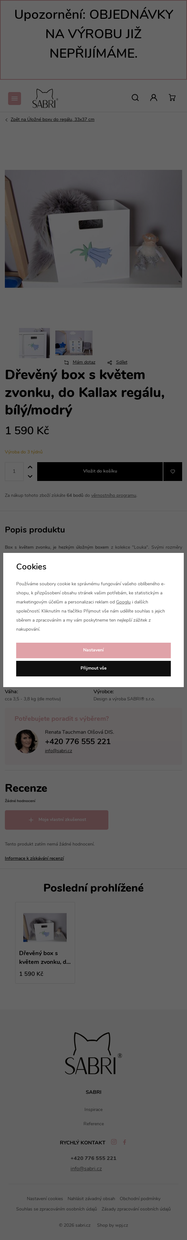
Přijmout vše (93, 668)
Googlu (123, 602)
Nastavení (93, 650)
